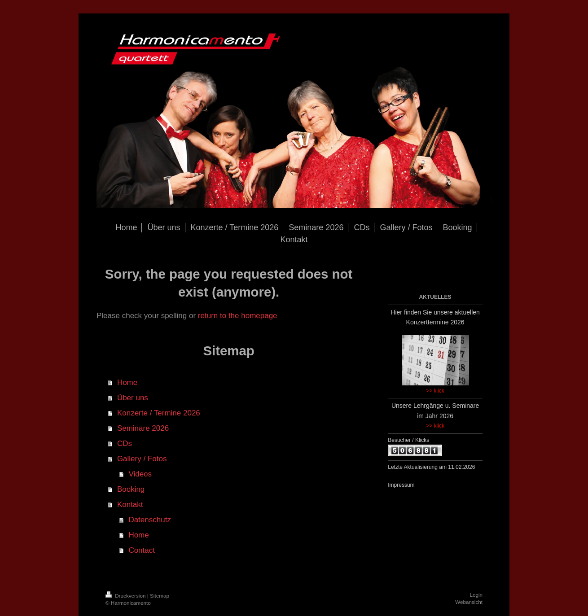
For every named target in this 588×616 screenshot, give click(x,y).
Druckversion (126, 596)
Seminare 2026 (143, 428)
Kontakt (130, 504)
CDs (124, 443)
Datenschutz (149, 520)
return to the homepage (237, 315)
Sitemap (159, 596)
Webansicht (469, 602)
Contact (141, 550)
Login (476, 595)
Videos (140, 474)
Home (127, 382)
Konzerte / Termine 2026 (158, 413)
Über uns (132, 397)
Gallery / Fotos (142, 458)
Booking (131, 489)
